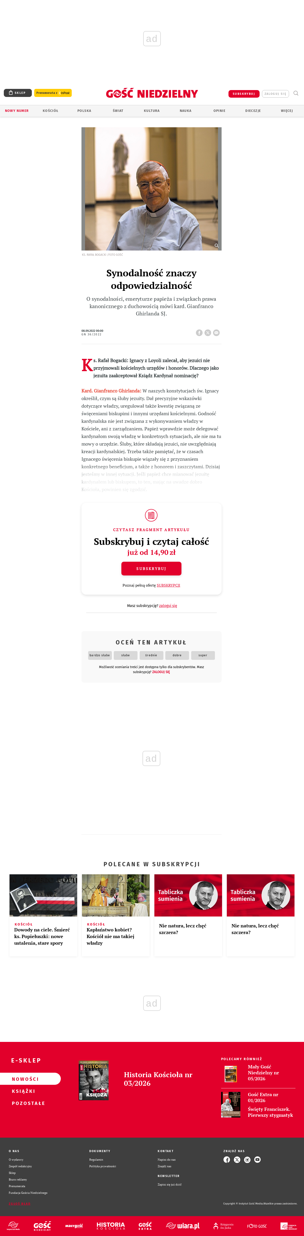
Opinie (219, 111)
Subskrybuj (151, 568)
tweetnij (208, 331)
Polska (84, 111)
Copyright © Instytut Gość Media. (243, 1203)
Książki (23, 1091)
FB (200, 331)
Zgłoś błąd (20, 1203)
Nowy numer (17, 111)
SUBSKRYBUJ (244, 94)
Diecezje (253, 111)
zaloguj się (275, 94)
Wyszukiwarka (295, 93)
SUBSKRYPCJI (168, 585)
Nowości (23, 1078)
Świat (118, 111)
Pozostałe (23, 1103)
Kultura (152, 111)
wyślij (217, 331)
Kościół (51, 111)
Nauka (186, 111)
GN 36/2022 (91, 334)
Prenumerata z (53, 93)
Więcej (287, 111)
